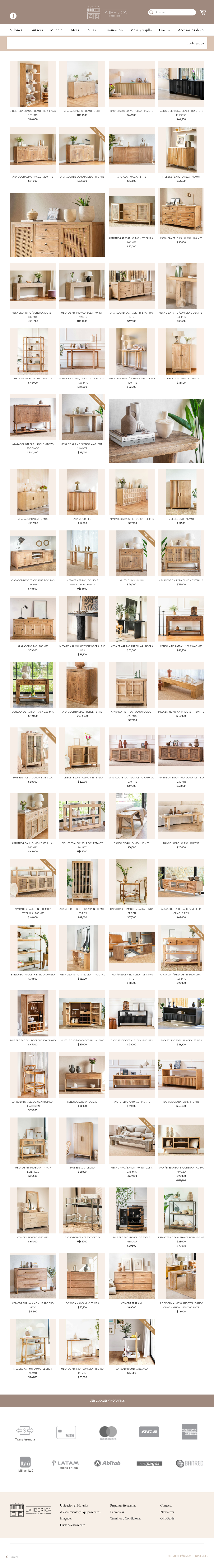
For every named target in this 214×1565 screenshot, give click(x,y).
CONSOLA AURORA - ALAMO (82, 1102)
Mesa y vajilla (141, 29)
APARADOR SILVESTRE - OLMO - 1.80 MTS (132, 519)
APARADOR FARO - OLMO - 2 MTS (82, 111)
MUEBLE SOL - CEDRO (82, 1167)
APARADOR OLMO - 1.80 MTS (33, 646)
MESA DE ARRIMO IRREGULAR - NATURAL (82, 974)
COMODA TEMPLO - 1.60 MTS (32, 1237)
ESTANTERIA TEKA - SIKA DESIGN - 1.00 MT (181, 1237)
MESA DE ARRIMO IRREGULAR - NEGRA (132, 646)
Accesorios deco (191, 29)
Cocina (165, 29)
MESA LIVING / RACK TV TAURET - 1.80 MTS (181, 712)
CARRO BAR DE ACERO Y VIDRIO (82, 1237)
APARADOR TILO (82, 519)
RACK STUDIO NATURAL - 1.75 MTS (131, 1102)
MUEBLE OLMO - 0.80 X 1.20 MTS (181, 378)
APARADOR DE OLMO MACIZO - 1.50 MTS (82, 176)
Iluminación (113, 29)
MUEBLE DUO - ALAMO (181, 519)
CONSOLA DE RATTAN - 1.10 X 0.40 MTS (33, 712)
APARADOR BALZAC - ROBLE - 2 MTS (82, 712)
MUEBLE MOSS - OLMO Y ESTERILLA (32, 777)
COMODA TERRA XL (131, 1303)
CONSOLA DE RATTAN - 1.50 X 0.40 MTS (181, 646)
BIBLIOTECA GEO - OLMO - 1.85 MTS (33, 378)
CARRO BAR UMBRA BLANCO (132, 1369)
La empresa (117, 1512)
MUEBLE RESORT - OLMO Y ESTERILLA (82, 777)
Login (13, 1557)
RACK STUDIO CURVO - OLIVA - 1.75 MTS (131, 111)
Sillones (16, 29)
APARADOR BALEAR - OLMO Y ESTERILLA (181, 580)
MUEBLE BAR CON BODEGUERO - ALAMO (33, 1040)
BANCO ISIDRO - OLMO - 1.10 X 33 (131, 843)
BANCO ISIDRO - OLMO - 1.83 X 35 (181, 843)
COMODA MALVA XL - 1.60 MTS (82, 1303)
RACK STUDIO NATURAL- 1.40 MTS (181, 1102)
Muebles (57, 29)
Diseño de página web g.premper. (188, 1556)
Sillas (92, 29)
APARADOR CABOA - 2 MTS (32, 519)
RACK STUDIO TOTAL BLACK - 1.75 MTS (181, 1040)
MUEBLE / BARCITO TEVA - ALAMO (181, 176)
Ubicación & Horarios (74, 1505)
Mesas (76, 29)
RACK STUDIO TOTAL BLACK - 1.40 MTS (132, 1040)
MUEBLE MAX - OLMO (132, 580)
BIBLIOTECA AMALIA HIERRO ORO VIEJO (33, 974)
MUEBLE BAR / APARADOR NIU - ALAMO (82, 1040)
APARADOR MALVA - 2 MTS (131, 176)
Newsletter (167, 1512)
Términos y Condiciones (125, 1518)
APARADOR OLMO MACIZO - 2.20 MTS (33, 176)
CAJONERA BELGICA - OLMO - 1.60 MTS (181, 238)
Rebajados (195, 43)
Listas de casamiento (72, 1525)
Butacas (37, 29)
